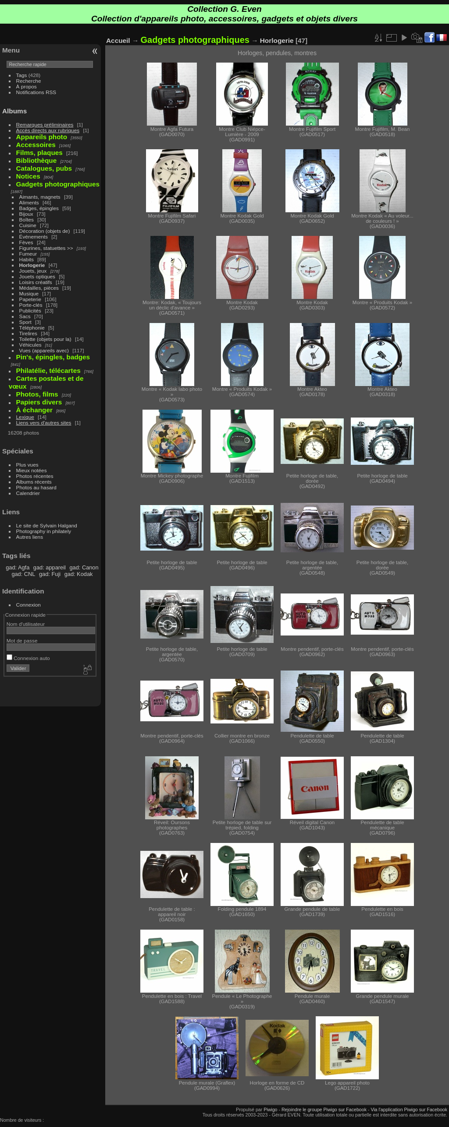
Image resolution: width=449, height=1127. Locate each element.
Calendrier (28, 493)
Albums (14, 111)
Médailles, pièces (39, 288)
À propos (26, 86)
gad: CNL (23, 574)
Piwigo (270, 1109)
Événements (33, 236)
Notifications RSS (36, 92)
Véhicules (30, 345)
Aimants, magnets (40, 197)
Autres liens (29, 537)
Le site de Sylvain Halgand (46, 525)
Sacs (25, 316)
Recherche (28, 81)
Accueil (118, 40)
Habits (26, 259)
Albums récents (34, 482)
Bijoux (26, 214)
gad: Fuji (50, 574)
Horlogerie (32, 265)
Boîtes (26, 219)
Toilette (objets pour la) (45, 339)
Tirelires (28, 333)
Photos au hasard (36, 487)
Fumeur (28, 253)
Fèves (26, 242)
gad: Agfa (17, 567)
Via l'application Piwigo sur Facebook (409, 1109)
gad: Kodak (78, 574)
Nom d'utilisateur (26, 624)
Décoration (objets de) (44, 231)
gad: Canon (83, 567)
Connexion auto (28, 658)
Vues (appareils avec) (44, 350)
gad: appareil (49, 567)
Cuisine (27, 225)
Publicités (30, 310)
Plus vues (27, 464)
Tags (21, 75)
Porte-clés (31, 305)
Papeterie (30, 299)
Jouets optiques (37, 276)
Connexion (28, 604)
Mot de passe (22, 640)
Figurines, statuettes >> (46, 248)
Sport (25, 322)
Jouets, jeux (33, 271)
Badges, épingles (39, 208)
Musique (29, 293)
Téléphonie (32, 327)
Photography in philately (43, 531)
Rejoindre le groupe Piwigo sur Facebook (324, 1109)
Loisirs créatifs (35, 282)
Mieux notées (31, 470)
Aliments (29, 202)
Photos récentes (34, 476)
